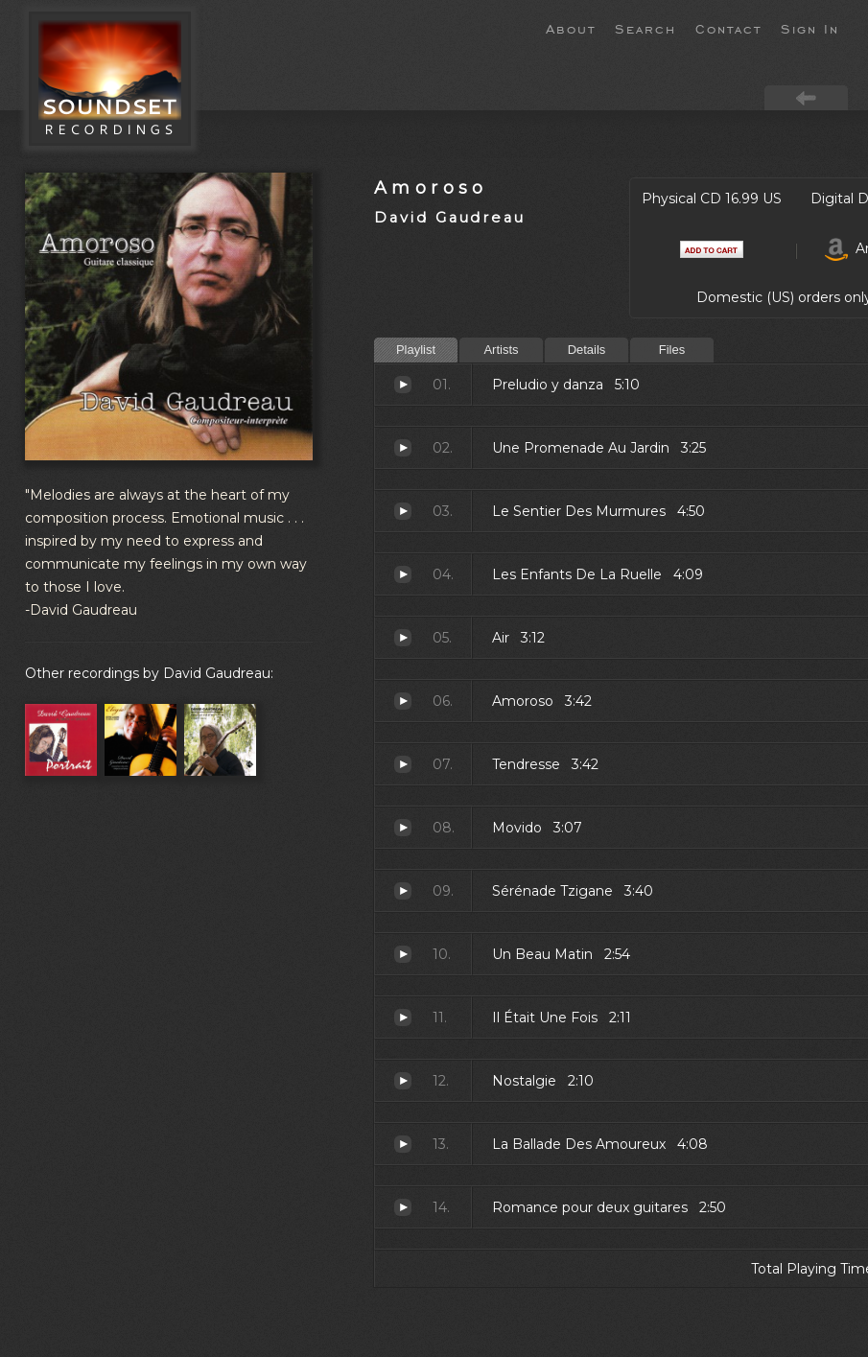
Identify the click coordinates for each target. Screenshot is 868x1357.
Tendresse (402, 764)
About (571, 27)
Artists (500, 349)
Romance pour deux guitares (402, 1207)
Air (402, 637)
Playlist (415, 349)
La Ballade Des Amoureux (402, 1144)
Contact (728, 27)
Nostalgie (402, 1080)
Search (645, 27)
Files (672, 349)
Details (587, 349)
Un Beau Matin (402, 954)
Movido (402, 827)
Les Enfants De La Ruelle (402, 574)
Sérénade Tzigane (402, 891)
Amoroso (431, 187)
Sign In (810, 27)
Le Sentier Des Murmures (402, 511)
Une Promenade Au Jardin (402, 447)
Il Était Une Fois (402, 1017)
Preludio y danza (402, 384)
